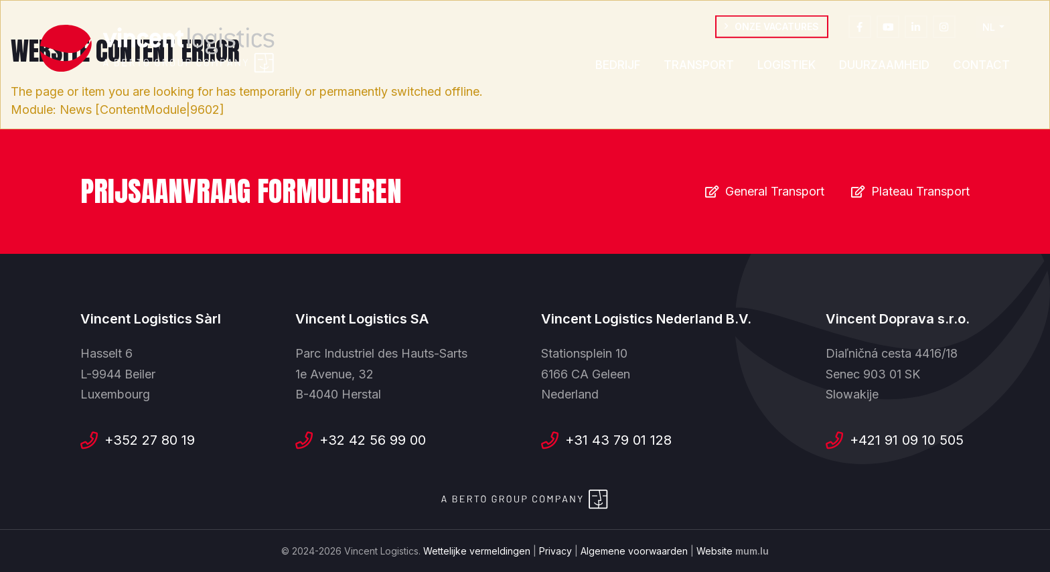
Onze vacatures (777, 29)
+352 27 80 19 (149, 440)
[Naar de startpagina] (157, 49)
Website (714, 551)
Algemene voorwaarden (634, 551)
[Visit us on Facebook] (859, 30)
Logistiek (786, 68)
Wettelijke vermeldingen (476, 551)
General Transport (774, 191)
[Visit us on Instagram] (944, 30)
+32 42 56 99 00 (372, 440)
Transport (699, 68)
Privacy (555, 551)
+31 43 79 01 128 (618, 440)
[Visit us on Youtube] (888, 30)
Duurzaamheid (884, 68)
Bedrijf (617, 68)
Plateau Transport (920, 191)
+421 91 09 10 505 (907, 440)
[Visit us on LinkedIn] (916, 30)
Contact (981, 68)
